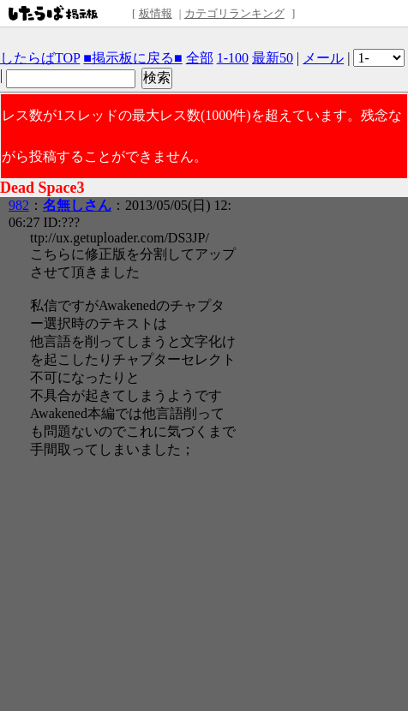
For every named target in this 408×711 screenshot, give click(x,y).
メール (323, 58)
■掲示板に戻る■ (132, 58)
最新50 (272, 58)
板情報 (155, 13)
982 (19, 205)
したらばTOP (40, 58)
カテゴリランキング (234, 13)
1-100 (233, 58)
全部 (199, 58)
